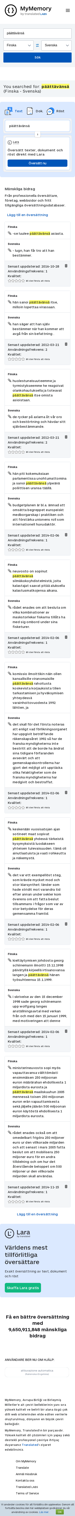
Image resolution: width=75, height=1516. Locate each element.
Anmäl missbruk (26, 1474)
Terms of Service (27, 1493)
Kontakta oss (25, 1480)
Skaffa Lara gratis (23, 1288)
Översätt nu (37, 163)
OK (60, 1512)
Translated (30, 1444)
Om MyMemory (26, 1461)
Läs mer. (44, 1512)
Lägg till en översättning (27, 215)
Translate (22, 1467)
